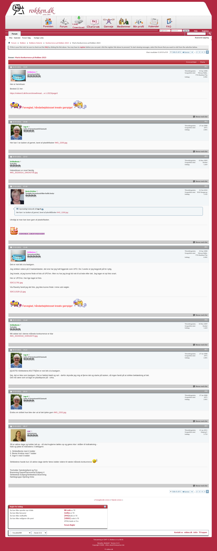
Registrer (205, 31)
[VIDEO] (67, 518)
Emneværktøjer (191, 62)
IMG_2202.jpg (60, 412)
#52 (206, 121)
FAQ (10, 38)
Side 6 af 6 (176, 52)
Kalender (17, 38)
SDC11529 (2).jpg (18, 291)
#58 (206, 391)
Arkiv (195, 532)
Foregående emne (102, 500)
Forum (14, 34)
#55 (206, 247)
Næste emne (117, 500)
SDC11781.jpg (16, 282)
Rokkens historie (35, 43)
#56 (206, 320)
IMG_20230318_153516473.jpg (24, 336)
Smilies (67, 513)
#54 (206, 186)
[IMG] (66, 516)
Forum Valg (26, 38)
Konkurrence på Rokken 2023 (57, 43)
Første (185, 52)
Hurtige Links (39, 38)
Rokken (23, 43)
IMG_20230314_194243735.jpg (24, 172)
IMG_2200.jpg (61, 143)
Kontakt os (178, 532)
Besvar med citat (200, 117)
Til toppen (203, 532)
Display (202, 62)
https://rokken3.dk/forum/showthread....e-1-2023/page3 (34, 93)
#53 (206, 156)
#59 (206, 426)
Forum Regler (69, 525)
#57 (206, 350)
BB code (67, 510)
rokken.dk (188, 532)
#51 (206, 67)
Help (195, 31)
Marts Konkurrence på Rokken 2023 (30, 57)
